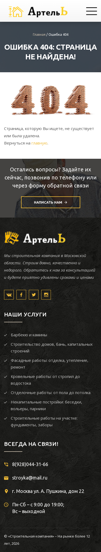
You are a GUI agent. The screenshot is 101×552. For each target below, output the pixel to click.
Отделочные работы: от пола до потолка (50, 392)
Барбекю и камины (29, 334)
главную (39, 143)
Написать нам (50, 202)
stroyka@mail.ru (29, 477)
